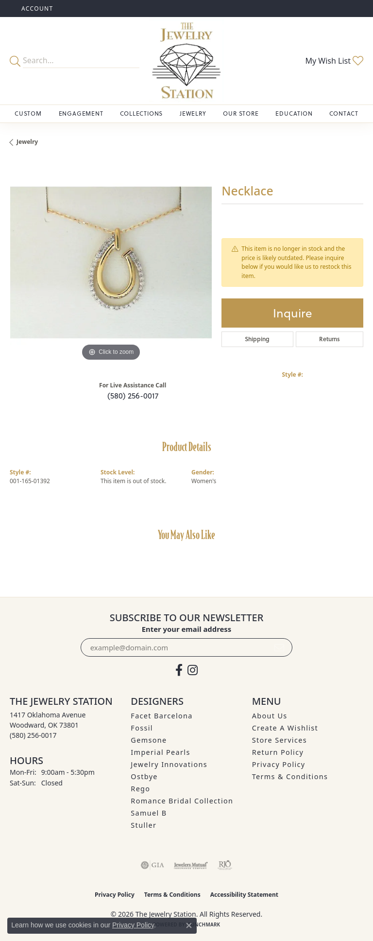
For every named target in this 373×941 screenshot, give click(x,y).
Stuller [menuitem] (143, 825)
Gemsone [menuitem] (149, 740)
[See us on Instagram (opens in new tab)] (192, 670)
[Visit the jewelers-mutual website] (190, 865)
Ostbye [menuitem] (144, 776)
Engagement (81, 113)
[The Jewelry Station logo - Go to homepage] (186, 61)
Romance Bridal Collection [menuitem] (182, 800)
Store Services (279, 740)
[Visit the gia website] (152, 865)
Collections (141, 113)
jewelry (27, 142)
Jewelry (193, 113)
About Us (270, 715)
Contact (343, 113)
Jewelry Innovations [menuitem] (169, 764)
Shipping (257, 339)
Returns (329, 339)
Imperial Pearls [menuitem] (160, 752)
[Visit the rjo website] (225, 865)
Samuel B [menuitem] (149, 813)
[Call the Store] (33, 735)
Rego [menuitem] (140, 788)
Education (293, 113)
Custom (28, 113)
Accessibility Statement (244, 894)
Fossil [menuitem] (142, 727)
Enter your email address (187, 629)
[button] (36, 8)
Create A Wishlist (285, 727)
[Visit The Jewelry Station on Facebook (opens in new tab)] (179, 670)
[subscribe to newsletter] (279, 647)
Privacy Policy (278, 764)
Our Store (240, 113)
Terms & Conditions (290, 776)
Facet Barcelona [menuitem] (161, 715)
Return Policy (278, 752)
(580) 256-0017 (132, 395)
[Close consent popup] (189, 925)
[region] (111, 262)
